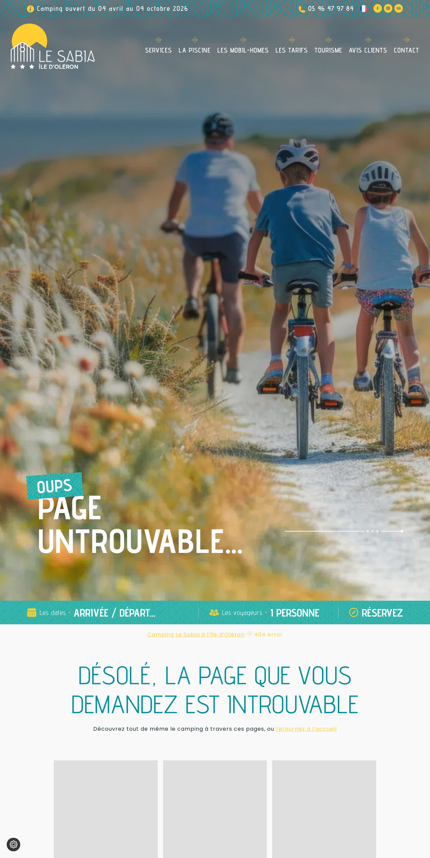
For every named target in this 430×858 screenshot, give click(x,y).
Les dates (53, 612)
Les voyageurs (242, 612)
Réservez (382, 612)
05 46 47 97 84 (331, 8)
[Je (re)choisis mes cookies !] (13, 844)
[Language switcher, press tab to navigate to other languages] (363, 8)
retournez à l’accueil (306, 729)
